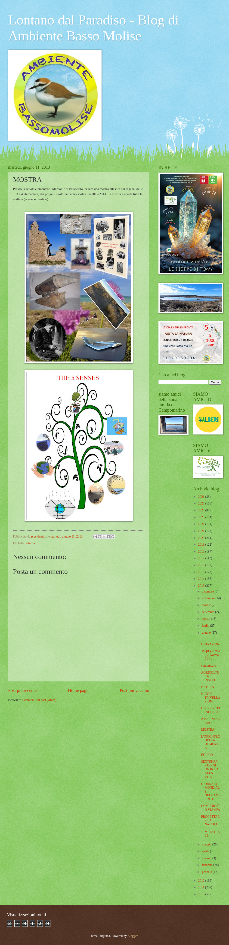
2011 (201, 887)
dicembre (208, 591)
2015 (201, 572)
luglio (206, 625)
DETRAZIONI (210, 644)
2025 (201, 503)
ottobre (207, 605)
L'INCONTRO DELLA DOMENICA (210, 742)
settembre (208, 612)
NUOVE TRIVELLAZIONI (210, 697)
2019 (201, 544)
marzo (206, 858)
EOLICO (207, 755)
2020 (201, 538)
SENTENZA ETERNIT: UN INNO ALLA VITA (210, 769)
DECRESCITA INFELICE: (210, 710)
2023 (201, 517)
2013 (201, 585)
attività (30, 543)
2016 (201, 565)
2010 (201, 894)
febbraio (207, 865)
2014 (201, 578)
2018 (201, 551)
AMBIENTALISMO (211, 721)
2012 (201, 880)
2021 (201, 531)
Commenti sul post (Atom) (39, 700)
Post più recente (22, 690)
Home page (78, 690)
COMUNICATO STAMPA (210, 807)
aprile (206, 851)
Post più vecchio (134, 690)
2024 (201, 510)
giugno (207, 632)
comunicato (208, 665)
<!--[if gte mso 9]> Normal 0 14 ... (210, 654)
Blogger (132, 936)
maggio (207, 844)
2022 (201, 524)
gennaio (207, 872)
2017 (201, 558)
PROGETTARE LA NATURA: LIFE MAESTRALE (210, 826)
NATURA (207, 687)
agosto (206, 618)
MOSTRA (207, 729)
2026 (201, 496)
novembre (209, 598)
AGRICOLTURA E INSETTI (210, 676)
